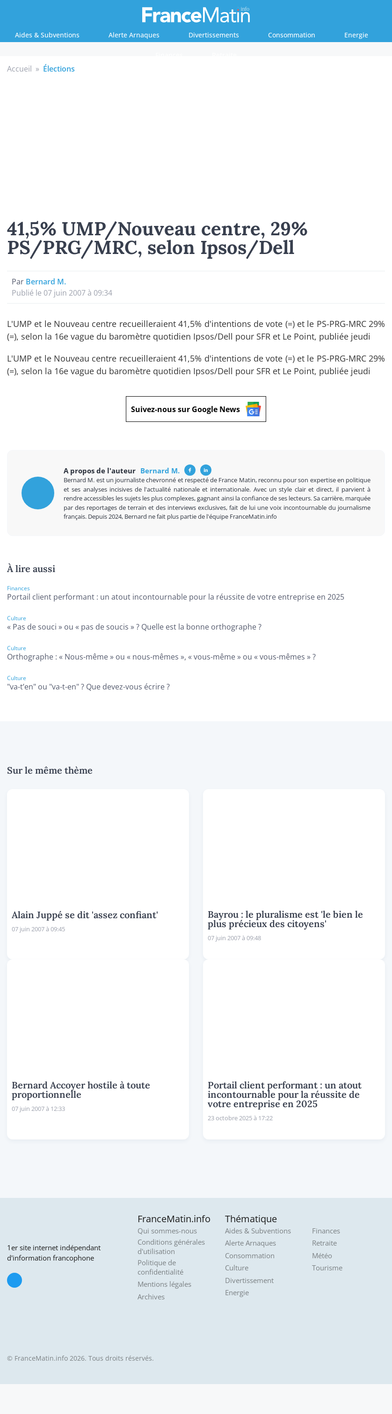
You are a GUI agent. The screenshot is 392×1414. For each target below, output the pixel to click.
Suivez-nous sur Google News (196, 409)
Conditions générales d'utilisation (171, 1247)
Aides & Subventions (47, 34)
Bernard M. (46, 281)
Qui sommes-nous (167, 1230)
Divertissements (214, 34)
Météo (322, 1255)
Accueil (19, 69)
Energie (356, 34)
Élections (59, 69)
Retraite (224, 55)
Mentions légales (164, 1284)
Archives (151, 1296)
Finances (169, 55)
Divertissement (249, 1280)
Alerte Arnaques (134, 34)
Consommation (291, 34)
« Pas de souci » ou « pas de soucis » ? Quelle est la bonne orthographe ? (134, 627)
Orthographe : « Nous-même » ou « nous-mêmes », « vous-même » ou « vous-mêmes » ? (161, 657)
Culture (236, 1267)
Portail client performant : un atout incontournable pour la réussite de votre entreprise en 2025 (175, 597)
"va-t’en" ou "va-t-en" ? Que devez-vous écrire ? (88, 687)
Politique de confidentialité (160, 1267)
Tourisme (327, 1267)
